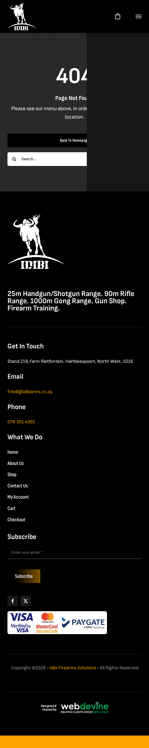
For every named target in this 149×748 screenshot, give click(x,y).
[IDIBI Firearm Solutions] (35, 216)
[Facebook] (12, 601)
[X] (25, 601)
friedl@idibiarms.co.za (29, 392)
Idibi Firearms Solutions (72, 668)
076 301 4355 (21, 422)
